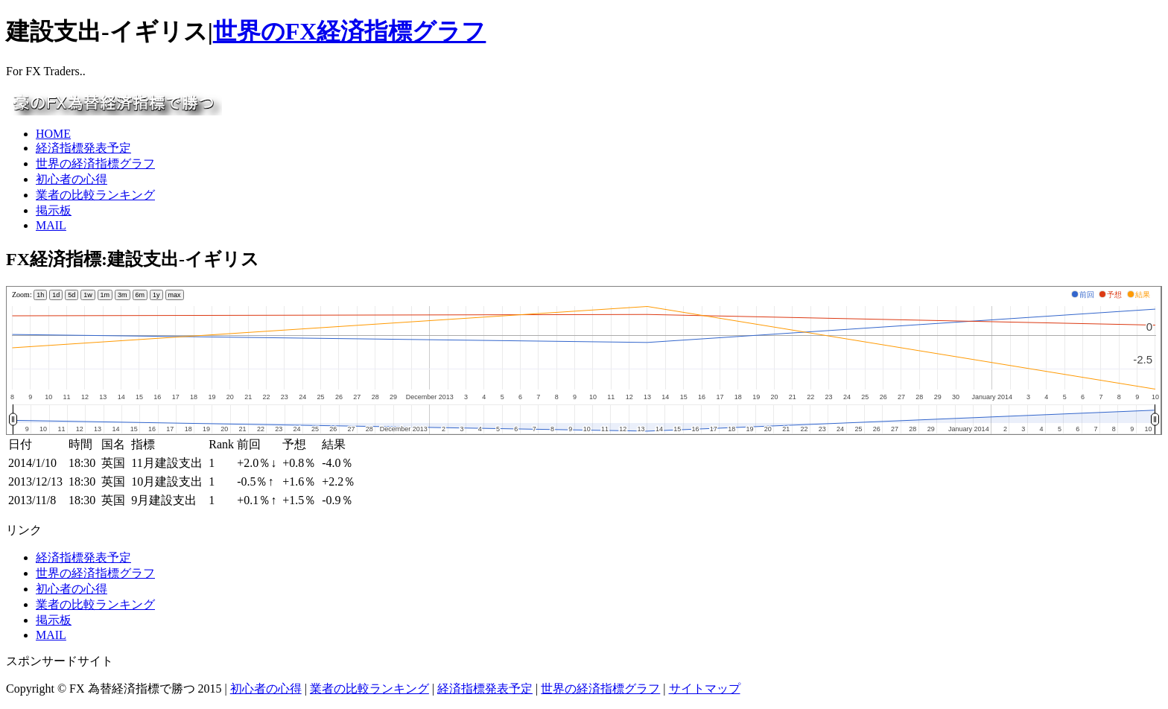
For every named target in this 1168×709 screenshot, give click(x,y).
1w (87, 295)
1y (156, 295)
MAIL (51, 225)
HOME (53, 133)
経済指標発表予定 (83, 148)
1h (40, 295)
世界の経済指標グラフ (95, 163)
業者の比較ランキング (95, 194)
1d (56, 295)
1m (105, 295)
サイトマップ (704, 688)
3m (122, 295)
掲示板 (54, 210)
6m (140, 295)
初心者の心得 (71, 179)
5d (71, 295)
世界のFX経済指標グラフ (349, 31)
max (174, 295)
